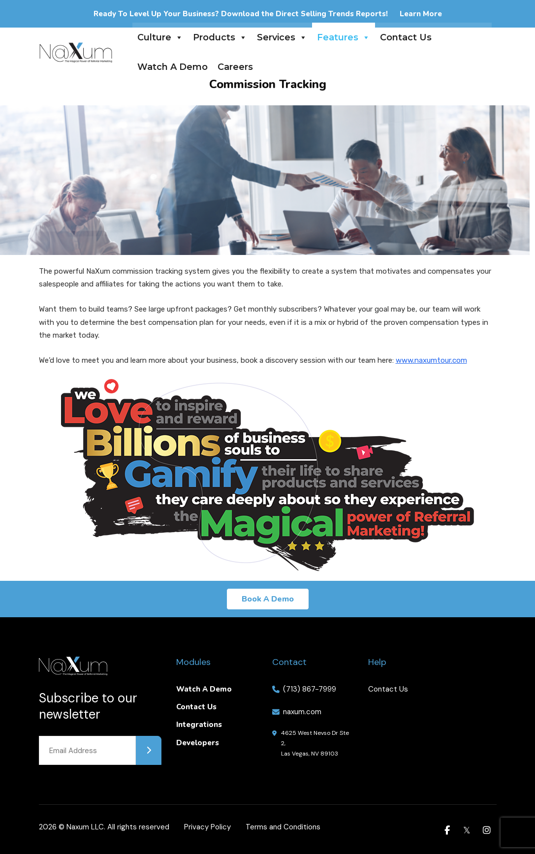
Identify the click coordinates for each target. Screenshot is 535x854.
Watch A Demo (172, 67)
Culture (160, 37)
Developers (197, 743)
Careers (235, 67)
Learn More (421, 14)
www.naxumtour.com (431, 360)
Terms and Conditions (283, 827)
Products (220, 37)
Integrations (199, 724)
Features (343, 37)
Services (282, 37)
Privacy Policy (207, 827)
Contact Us (406, 37)
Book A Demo (268, 599)
